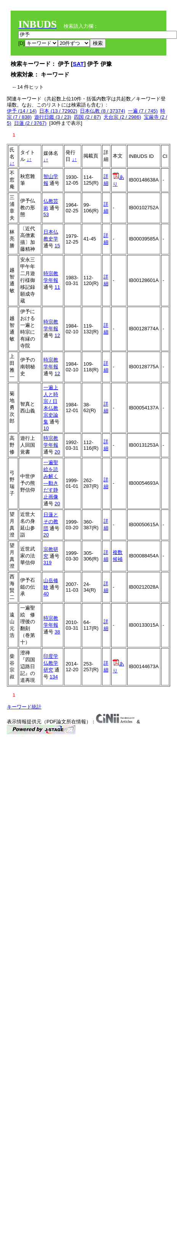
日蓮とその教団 (50, 521)
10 (46, 428)
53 (46, 214)
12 (57, 335)
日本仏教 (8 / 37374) (102, 111)
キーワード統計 (24, 707)
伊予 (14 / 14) (22, 111)
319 (47, 562)
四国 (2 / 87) (87, 117)
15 (57, 245)
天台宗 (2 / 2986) (122, 117)
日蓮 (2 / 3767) (30, 123)
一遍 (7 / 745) (143, 111)
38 (57, 632)
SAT (78, 63)
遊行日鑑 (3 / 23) (52, 117)
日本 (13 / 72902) (58, 111)
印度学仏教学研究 (50, 663)
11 (57, 287)
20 (57, 452)
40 (46, 594)
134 (53, 677)
